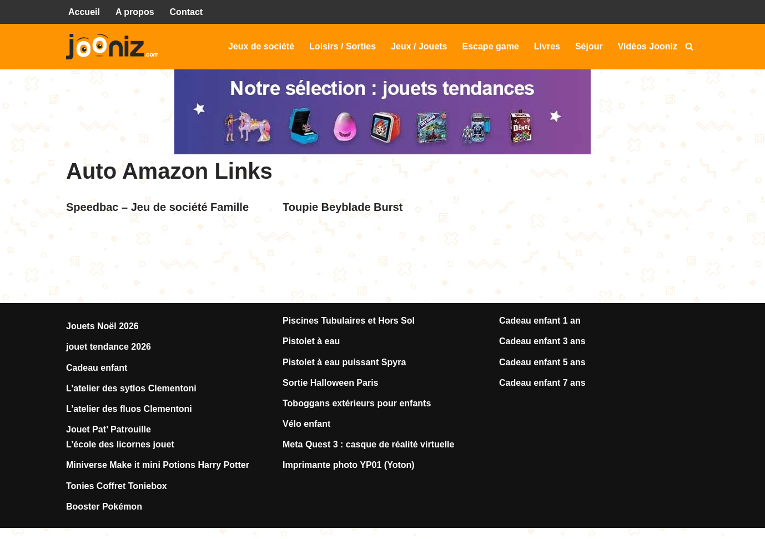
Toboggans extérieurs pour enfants (357, 403)
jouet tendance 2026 (108, 346)
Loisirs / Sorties (342, 46)
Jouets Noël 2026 (102, 326)
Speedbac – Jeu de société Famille (157, 207)
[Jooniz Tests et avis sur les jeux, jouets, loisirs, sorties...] (115, 46)
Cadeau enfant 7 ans (542, 382)
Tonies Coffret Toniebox (116, 486)
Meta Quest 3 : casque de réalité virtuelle (368, 444)
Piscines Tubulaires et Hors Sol (349, 320)
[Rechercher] (689, 46)
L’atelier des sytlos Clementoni (131, 388)
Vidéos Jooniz (647, 46)
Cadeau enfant (96, 367)
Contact (186, 12)
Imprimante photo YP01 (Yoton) (349, 465)
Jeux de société (261, 46)
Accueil (84, 12)
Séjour (589, 46)
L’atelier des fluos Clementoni (129, 409)
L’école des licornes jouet (120, 444)
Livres (547, 46)
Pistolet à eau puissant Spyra (344, 362)
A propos (134, 12)
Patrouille (130, 429)
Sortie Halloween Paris (331, 382)
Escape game (490, 46)
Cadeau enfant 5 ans (542, 362)
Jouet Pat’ (88, 429)
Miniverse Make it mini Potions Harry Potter (157, 465)
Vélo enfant (306, 424)
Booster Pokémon (104, 506)
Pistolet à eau (311, 341)
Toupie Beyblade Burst (342, 207)
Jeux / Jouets (419, 46)
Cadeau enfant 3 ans (542, 341)
